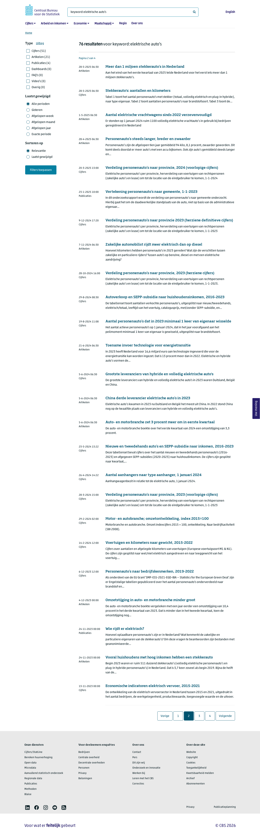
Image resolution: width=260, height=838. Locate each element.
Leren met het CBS (143, 778)
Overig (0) (38, 87)
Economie (80, 23)
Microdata (30, 768)
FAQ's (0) (37, 75)
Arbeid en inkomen (53, 23)
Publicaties (30, 784)
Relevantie (39, 151)
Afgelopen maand (43, 122)
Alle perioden (41, 104)
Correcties (138, 784)
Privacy (82, 773)
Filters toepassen (41, 170)
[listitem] (27, 808)
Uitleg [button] (40, 43)
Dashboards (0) (41, 69)
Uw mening (256, 408)
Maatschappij (102, 23)
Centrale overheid (88, 757)
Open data (30, 763)
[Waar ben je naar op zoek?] (132, 12)
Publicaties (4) (41, 63)
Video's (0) (38, 81)
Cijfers (29, 23)
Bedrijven (84, 752)
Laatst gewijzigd (42, 157)
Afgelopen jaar (41, 128)
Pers (134, 757)
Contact (136, 752)
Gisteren (37, 110)
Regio (123, 23)
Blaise (27, 794)
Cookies (190, 763)
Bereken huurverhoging (38, 757)
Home (28, 33)
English (230, 12)
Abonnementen (195, 784)
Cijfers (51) (39, 51)
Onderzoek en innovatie (146, 768)
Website (191, 752)
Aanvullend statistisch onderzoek (43, 773)
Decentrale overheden (91, 763)
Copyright (192, 757)
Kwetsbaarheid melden (200, 773)
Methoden (30, 789)
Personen (83, 768)
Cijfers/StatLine (33, 752)
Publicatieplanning (225, 807)
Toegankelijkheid (196, 768)
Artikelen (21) (41, 57)
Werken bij (138, 773)
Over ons (137, 23)
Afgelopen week (43, 116)
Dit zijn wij (138, 763)
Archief (190, 778)
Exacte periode (41, 134)
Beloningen (85, 778)
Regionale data (33, 778)
